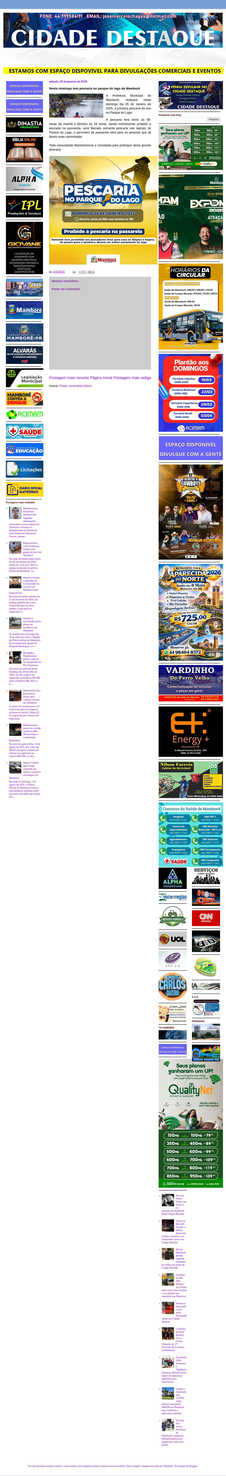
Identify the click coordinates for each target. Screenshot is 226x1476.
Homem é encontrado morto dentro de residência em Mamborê (32, 624)
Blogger (193, 1466)
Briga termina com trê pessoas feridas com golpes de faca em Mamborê (32, 549)
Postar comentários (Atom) (76, 385)
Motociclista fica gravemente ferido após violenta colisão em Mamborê (31, 696)
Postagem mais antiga (132, 378)
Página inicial (101, 378)
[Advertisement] (113, 57)
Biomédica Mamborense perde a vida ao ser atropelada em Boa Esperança (32, 659)
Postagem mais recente (69, 378)
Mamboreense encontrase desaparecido (30, 511)
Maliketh (168, 1466)
